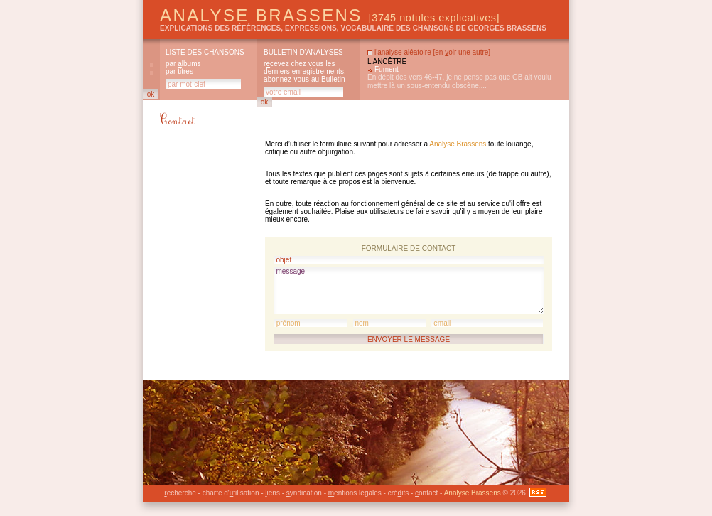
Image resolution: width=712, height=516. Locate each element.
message (409, 290)
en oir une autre (461, 52)
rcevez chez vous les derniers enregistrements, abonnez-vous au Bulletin (305, 71)
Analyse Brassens (330, 15)
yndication (304, 493)
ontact (426, 493)
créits (398, 493)
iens (272, 493)
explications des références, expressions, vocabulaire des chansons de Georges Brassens (353, 28)
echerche (179, 493)
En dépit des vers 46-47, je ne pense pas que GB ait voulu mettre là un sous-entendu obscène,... (459, 81)
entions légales (355, 493)
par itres (179, 71)
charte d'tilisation (231, 493)
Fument (386, 69)
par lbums (183, 64)
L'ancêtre (386, 61)
